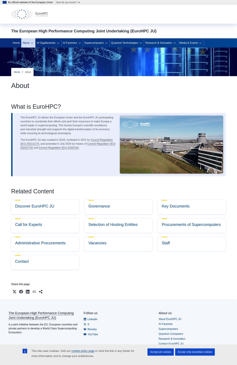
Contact (22, 261)
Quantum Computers (171, 333)
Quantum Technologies (124, 42)
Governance (99, 206)
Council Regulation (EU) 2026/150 (59, 147)
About (26, 42)
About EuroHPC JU (170, 319)
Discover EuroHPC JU (34, 206)
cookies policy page (82, 351)
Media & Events (188, 42)
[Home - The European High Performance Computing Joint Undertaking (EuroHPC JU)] (30, 14)
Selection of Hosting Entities (113, 224)
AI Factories (70, 42)
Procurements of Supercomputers (191, 224)
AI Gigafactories (46, 42)
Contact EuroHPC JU (171, 343)
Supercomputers (94, 42)
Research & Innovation (158, 42)
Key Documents (176, 206)
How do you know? (68, 2)
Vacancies (97, 243)
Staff (166, 243)
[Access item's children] (32, 43)
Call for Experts (28, 224)
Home (16, 42)
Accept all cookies (160, 352)
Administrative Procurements (40, 243)
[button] (14, 291)
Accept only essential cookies (195, 352)
